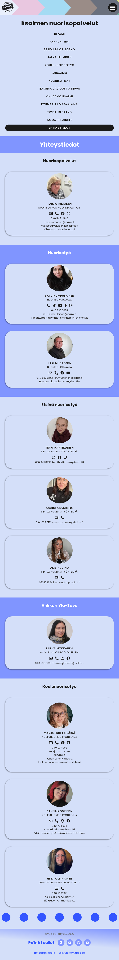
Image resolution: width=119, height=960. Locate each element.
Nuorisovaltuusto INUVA (59, 89)
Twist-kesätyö (59, 112)
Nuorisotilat (59, 81)
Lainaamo (59, 73)
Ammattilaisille (59, 120)
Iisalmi (59, 34)
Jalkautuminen (59, 57)
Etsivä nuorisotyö (59, 49)
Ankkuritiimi (59, 42)
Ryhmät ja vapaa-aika (59, 104)
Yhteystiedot (60, 128)
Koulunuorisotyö (59, 65)
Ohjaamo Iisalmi (59, 96)
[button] (112, 7)
